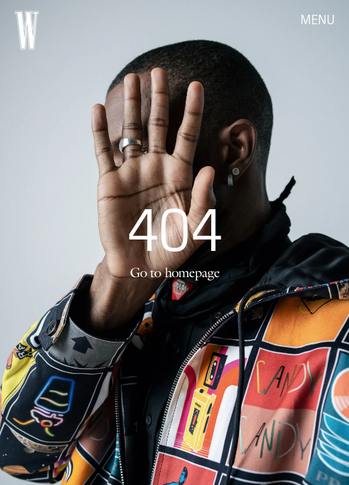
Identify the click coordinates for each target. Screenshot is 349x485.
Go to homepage (175, 272)
